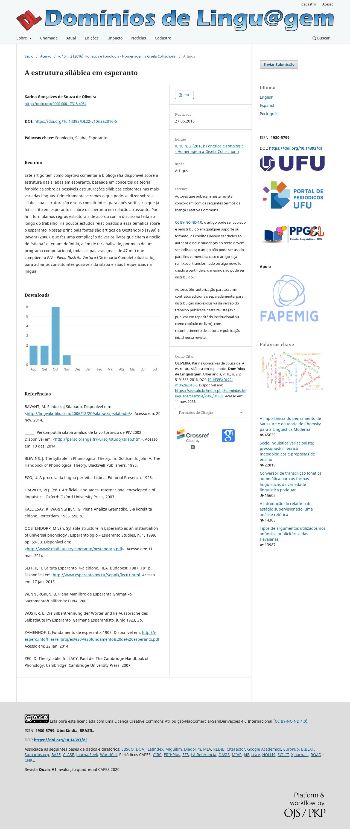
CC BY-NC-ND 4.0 (188, 222)
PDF (186, 94)
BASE (56, 754)
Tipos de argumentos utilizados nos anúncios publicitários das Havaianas (292, 534)
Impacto (114, 38)
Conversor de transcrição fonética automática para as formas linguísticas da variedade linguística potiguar (291, 481)
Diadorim (192, 749)
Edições (92, 38)
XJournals (299, 754)
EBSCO (127, 749)
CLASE (68, 754)
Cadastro (163, 38)
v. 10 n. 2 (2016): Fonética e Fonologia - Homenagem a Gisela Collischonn (117, 56)
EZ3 (185, 754)
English (266, 97)
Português (269, 113)
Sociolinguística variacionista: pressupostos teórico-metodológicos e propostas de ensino (287, 451)
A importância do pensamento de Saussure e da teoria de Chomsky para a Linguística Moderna (290, 424)
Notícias (138, 38)
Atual (71, 38)
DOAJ (140, 749)
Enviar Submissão (279, 64)
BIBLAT (307, 749)
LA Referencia (203, 754)
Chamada (49, 38)
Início (29, 56)
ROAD (316, 754)
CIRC (157, 754)
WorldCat (108, 754)
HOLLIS (268, 754)
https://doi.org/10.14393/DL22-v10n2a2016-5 (75, 121)
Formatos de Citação (196, 412)
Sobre (22, 38)
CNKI (29, 760)
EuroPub (291, 749)
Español (267, 105)
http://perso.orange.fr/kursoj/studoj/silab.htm (98, 439)
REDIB (218, 749)
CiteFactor (236, 749)
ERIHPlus (172, 754)
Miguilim (173, 749)
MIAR (237, 754)
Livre (255, 754)
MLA (207, 749)
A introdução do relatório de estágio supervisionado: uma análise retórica (286, 509)
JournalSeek (87, 754)
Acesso (328, 4)
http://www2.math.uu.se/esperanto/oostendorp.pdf (74, 548)
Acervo (45, 56)
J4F (246, 754)
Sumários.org (37, 754)
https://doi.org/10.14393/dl (295, 148)
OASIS (224, 754)
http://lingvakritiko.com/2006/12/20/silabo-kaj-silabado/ (78, 413)
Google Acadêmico (264, 749)
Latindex (155, 749)
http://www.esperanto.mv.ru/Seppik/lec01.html (96, 574)
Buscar (321, 38)
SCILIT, (284, 754)
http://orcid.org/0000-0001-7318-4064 (55, 103)
